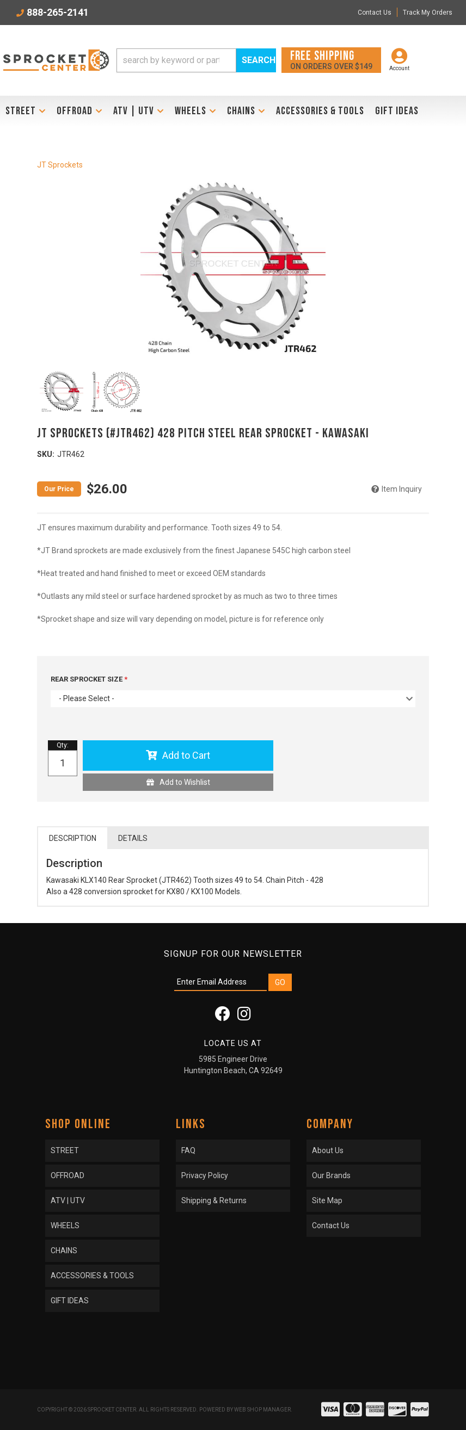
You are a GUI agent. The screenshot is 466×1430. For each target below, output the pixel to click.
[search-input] (176, 60)
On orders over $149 (331, 59)
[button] (196, 60)
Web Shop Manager (262, 1410)
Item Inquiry (402, 489)
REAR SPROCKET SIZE (87, 679)
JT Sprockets (60, 164)
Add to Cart (186, 755)
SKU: (45, 454)
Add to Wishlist (185, 782)
